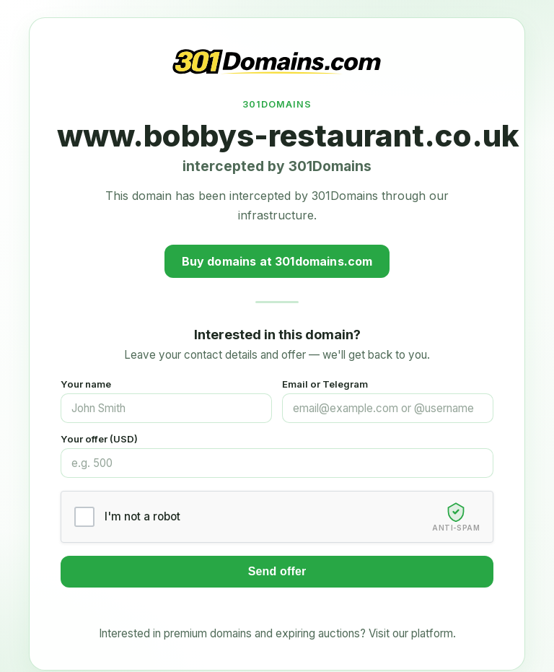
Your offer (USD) (99, 439)
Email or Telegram (325, 384)
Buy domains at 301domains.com (277, 261)
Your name (86, 384)
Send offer (277, 571)
